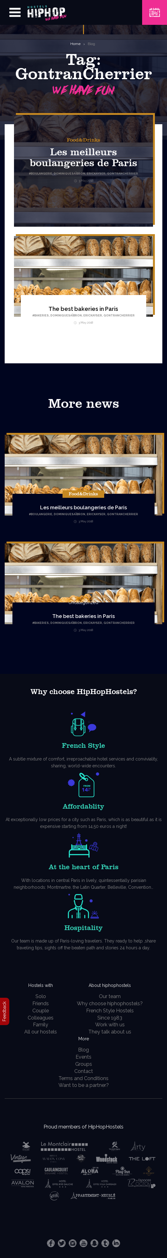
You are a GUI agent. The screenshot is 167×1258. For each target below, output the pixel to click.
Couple (40, 1011)
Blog (91, 44)
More (83, 1038)
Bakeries (41, 315)
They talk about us (109, 1032)
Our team (110, 996)
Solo (40, 996)
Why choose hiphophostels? (110, 1003)
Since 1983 (109, 1018)
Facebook (51, 1243)
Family (40, 1025)
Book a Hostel (154, 8)
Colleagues (40, 1018)
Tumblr (105, 1243)
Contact (83, 1071)
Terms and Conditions (83, 1078)
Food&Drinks (83, 140)
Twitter (62, 1243)
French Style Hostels (110, 1011)
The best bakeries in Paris (83, 309)
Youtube (83, 1243)
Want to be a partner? (83, 1085)
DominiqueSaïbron (66, 315)
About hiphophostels (110, 985)
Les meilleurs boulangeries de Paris (83, 508)
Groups (83, 1064)
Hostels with (40, 985)
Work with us (110, 1025)
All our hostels (40, 1032)
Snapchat (94, 1243)
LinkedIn (116, 1243)
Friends (40, 1003)
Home (75, 44)
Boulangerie (41, 514)
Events (83, 1057)
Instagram (73, 1243)
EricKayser (92, 315)
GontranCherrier (119, 315)
